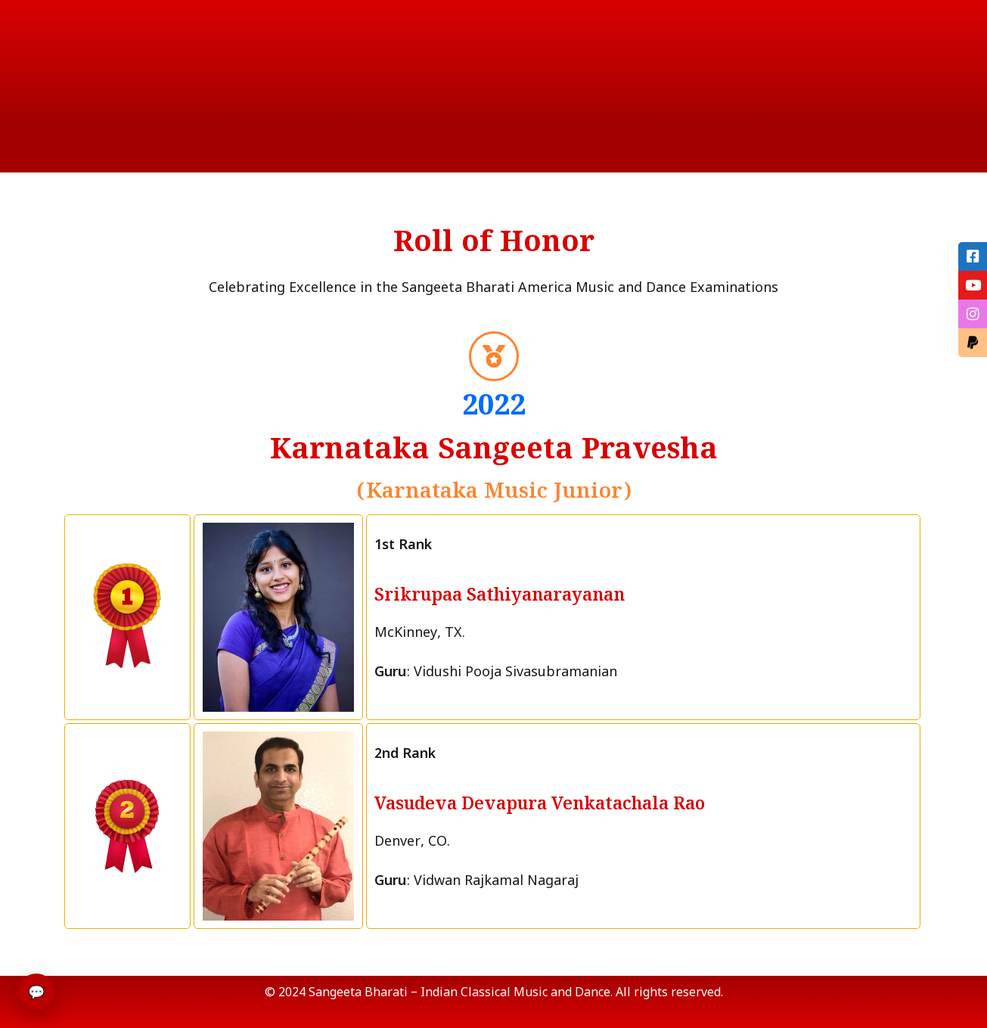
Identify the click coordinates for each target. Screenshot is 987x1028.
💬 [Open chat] (36, 992)
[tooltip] (972, 257)
